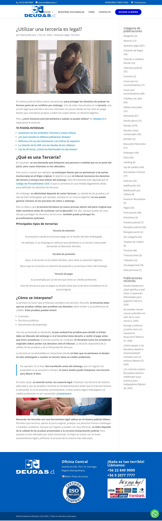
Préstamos (129, 217)
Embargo (128, 152)
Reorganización (132, 232)
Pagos (127, 207)
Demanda (129, 115)
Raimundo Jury (28, 34)
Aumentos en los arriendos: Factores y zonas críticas (47, 132)
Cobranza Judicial (133, 67)
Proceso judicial (132, 222)
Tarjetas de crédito (133, 241)
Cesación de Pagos (133, 50)
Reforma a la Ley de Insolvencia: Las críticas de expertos (49, 141)
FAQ (126, 157)
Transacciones (131, 255)
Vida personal (131, 269)
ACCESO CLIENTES (132, 12)
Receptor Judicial (132, 227)
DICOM (127, 138)
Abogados (129, 35)
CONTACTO (109, 13)
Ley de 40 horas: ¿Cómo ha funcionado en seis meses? (47, 149)
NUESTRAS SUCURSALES (75, 13)
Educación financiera (135, 143)
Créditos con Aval (133, 98)
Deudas (128, 125)
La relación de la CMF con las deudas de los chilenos (46, 145)
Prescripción (130, 212)
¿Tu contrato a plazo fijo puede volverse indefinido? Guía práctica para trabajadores (134, 377)
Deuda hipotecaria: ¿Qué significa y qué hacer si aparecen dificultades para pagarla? (134, 293)
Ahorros (128, 40)
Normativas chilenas (134, 172)
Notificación (130, 185)
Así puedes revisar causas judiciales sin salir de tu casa (134, 313)
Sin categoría (130, 236)
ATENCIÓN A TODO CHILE (116, 3)
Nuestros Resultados (135, 199)
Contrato (128, 76)
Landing (128, 162)
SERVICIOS (49, 13)
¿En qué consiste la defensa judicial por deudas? (44, 136)
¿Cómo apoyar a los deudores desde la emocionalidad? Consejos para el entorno (134, 353)
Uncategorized (131, 265)
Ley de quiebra (131, 167)
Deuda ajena (130, 120)
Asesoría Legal (61, 34)
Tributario (129, 260)
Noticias (128, 180)
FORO (96, 13)
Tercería (75, 34)
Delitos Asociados (133, 107)
